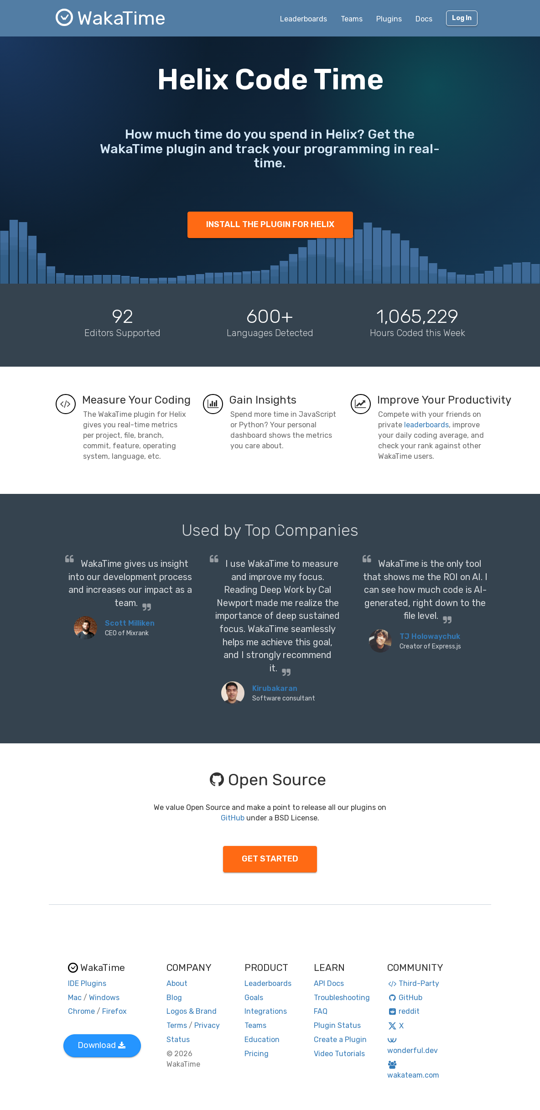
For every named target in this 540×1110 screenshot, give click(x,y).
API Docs (329, 983)
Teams (352, 19)
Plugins (389, 19)
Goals (253, 997)
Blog (174, 997)
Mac (75, 997)
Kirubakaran (274, 688)
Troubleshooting (342, 997)
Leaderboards (303, 19)
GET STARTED (270, 859)
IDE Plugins (87, 983)
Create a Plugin (340, 1039)
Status (178, 1039)
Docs (423, 19)
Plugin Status (337, 1025)
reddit (403, 1011)
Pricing (256, 1053)
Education (262, 1039)
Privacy (207, 1025)
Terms (176, 1025)
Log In (462, 18)
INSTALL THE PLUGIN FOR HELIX (270, 224)
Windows (104, 997)
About (176, 983)
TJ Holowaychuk (430, 636)
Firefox (114, 1011)
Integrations (265, 1011)
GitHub (232, 818)
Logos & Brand (191, 1011)
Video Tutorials (339, 1053)
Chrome (81, 1011)
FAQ (320, 1011)
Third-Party (413, 983)
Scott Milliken (130, 623)
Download (101, 1045)
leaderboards (426, 424)
